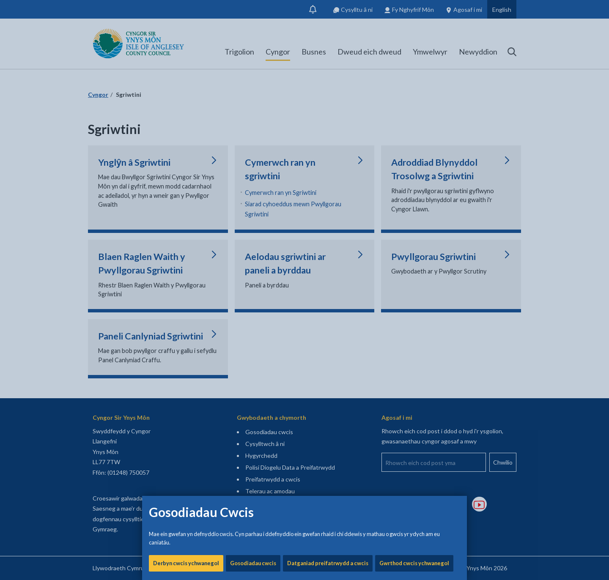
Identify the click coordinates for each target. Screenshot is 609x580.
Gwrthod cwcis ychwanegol (414, 287)
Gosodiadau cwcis (253, 287)
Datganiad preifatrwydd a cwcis (327, 287)
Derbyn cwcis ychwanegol (186, 287)
